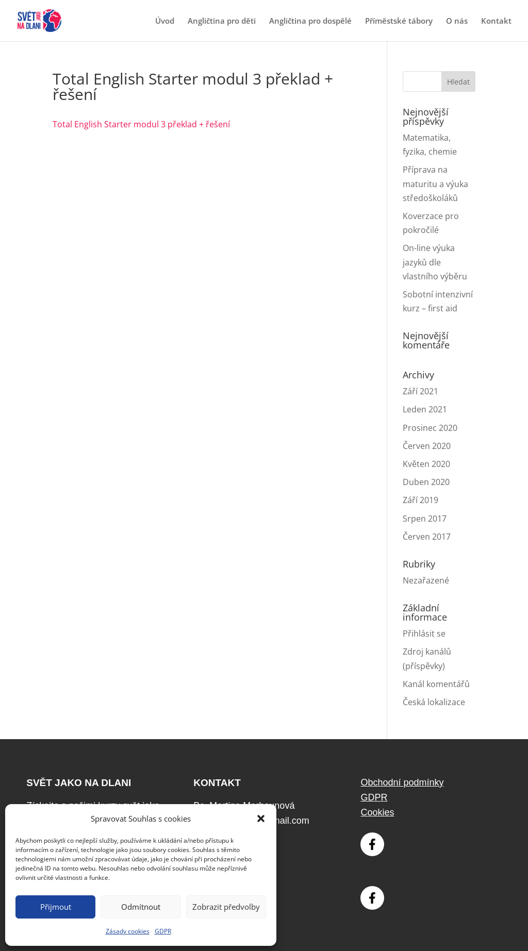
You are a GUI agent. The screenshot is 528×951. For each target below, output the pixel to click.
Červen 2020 (427, 446)
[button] (261, 818)
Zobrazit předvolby (226, 907)
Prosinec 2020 (430, 427)
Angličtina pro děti (222, 21)
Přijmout (55, 907)
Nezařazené (426, 580)
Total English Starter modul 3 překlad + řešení (141, 124)
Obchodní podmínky (401, 782)
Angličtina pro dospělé (310, 21)
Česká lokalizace (434, 702)
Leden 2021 (425, 409)
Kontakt (496, 21)
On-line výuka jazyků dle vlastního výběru (435, 261)
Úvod (164, 21)
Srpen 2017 (425, 518)
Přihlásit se (424, 633)
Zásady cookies (128, 931)
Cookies (377, 812)
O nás (457, 21)
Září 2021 (420, 391)
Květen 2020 (426, 464)
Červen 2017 (427, 536)
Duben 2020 (426, 482)
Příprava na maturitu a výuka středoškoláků (435, 183)
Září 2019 (420, 500)
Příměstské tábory (399, 21)
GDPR (163, 931)
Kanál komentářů (436, 684)
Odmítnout (140, 907)
